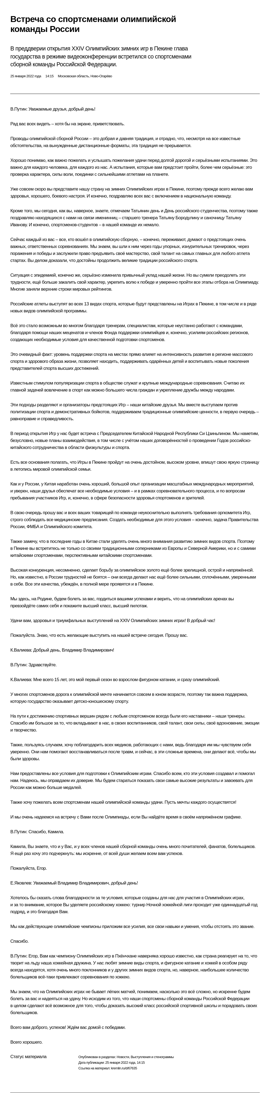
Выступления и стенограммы (152, 1057)
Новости (123, 1057)
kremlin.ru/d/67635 (124, 1068)
